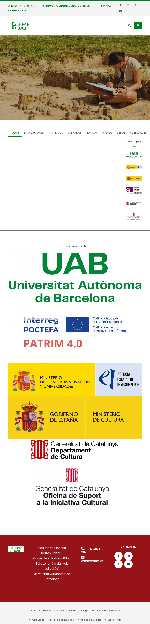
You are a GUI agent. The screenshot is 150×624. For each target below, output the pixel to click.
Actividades (138, 133)
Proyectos (55, 133)
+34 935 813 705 (92, 550)
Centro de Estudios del (49, 8)
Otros (120, 133)
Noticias (92, 133)
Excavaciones (33, 133)
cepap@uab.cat (93, 559)
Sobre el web (114, 619)
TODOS (14, 133)
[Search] (129, 25)
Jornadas (74, 133)
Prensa (107, 133)
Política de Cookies (90, 619)
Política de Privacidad (62, 619)
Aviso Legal (37, 619)
